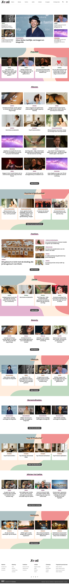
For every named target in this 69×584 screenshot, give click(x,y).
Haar (13, 566)
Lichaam (13, 571)
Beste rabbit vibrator (60, 568)
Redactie (43, 581)
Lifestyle (40, 2)
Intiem (35, 571)
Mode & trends (26, 566)
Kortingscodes (56, 2)
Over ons (47, 581)
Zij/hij (35, 568)
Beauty (19, 2)
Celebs (47, 570)
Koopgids (47, 2)
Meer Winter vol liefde (34, 512)
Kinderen (3, 570)
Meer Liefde (34, 313)
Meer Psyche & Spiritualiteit (34, 225)
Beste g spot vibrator (60, 570)
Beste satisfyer (59, 571)
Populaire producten (61, 564)
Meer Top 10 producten (34, 471)
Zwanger (3, 568)
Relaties (36, 570)
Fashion (26, 2)
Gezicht (13, 568)
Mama (12, 2)
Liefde (33, 2)
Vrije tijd (47, 566)
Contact (65, 581)
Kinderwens (4, 566)
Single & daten (37, 566)
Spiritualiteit (48, 568)
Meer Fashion (34, 272)
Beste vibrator (59, 566)
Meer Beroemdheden (34, 433)
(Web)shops (25, 568)
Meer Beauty (34, 353)
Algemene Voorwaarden (58, 581)
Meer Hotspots (34, 551)
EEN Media (14, 581)
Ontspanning (14, 570)
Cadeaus (25, 570)
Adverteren (52, 581)
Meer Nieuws (34, 184)
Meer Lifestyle (34, 395)
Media (47, 571)
